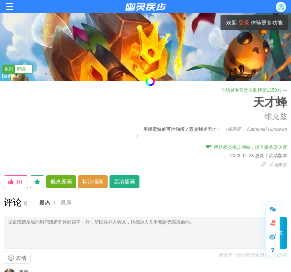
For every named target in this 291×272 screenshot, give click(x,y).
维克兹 (275, 116)
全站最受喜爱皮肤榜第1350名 (254, 90)
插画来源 (274, 164)
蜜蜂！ (16, 69)
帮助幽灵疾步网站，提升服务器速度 (246, 147)
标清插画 (92, 182)
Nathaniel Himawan (267, 129)
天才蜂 (270, 102)
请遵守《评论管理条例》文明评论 (253, 255)
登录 (243, 23)
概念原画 (61, 182)
